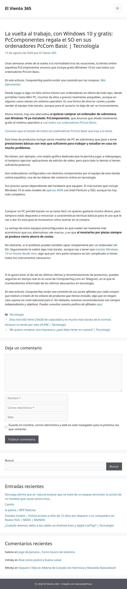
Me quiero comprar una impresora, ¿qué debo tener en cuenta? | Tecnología (59, 329)
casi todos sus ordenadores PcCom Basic (69, 122)
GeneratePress (83, 584)
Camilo (9, 504)
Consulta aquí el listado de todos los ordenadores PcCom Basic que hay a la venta (58, 131)
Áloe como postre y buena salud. (40, 560)
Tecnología (16, 314)
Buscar (9, 460)
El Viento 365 (18, 8)
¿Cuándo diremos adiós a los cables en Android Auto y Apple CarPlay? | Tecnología (59, 525)
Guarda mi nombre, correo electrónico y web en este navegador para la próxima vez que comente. (64, 427)
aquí (99, 304)
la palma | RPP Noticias (20, 510)
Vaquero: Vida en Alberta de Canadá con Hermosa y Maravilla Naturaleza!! (67, 568)
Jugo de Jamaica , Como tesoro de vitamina (47, 552)
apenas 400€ (54, 190)
